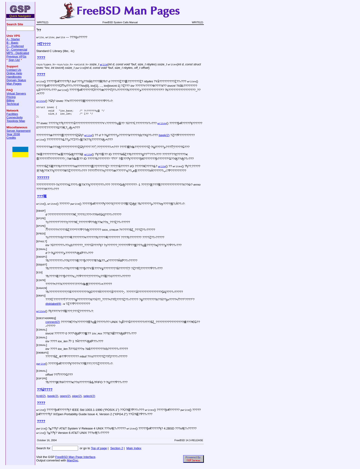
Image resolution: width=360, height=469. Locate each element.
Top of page (99, 450)
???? (41, 57)
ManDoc (72, 462)
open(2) (65, 398)
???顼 (42, 198)
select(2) (89, 398)
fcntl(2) (41, 398)
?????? (43, 179)
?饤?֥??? (44, 44)
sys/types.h (46, 64)
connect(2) (52, 324)
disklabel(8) (53, 306)
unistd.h (81, 64)
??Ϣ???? (45, 391)
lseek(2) (164, 137)
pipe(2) (77, 398)
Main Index (133, 450)
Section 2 (116, 450)
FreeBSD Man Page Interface (75, 459)
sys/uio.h (64, 64)
